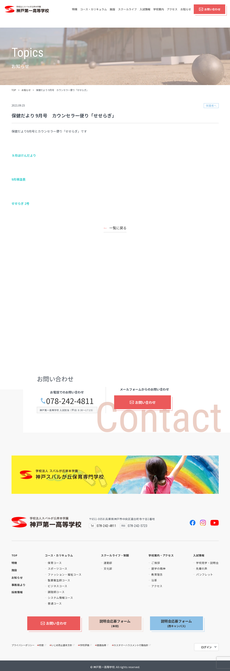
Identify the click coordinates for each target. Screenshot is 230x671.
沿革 (154, 580)
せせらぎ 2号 (20, 203)
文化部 (108, 568)
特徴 (74, 14)
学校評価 (85, 642)
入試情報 (145, 14)
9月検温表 (19, 179)
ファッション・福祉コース (64, 574)
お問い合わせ (209, 13)
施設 (112, 14)
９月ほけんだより (24, 155)
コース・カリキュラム (93, 14)
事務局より (19, 585)
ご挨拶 (155, 563)
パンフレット (204, 574)
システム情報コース (60, 598)
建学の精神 (158, 568)
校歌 (42, 642)
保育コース (55, 563)
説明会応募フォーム (115, 623)
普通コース (55, 603)
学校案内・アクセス (161, 555)
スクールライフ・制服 (115, 555)
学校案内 (158, 14)
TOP (14, 90)
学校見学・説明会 (207, 563)
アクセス (172, 14)
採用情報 (17, 592)
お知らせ (185, 14)
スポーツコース (57, 568)
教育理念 (157, 574)
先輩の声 (201, 568)
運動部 (108, 563)
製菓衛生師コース (59, 580)
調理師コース (56, 592)
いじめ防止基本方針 (62, 642)
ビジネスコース (57, 586)
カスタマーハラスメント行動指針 (131, 642)
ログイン (206, 644)
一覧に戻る (118, 227)
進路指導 (102, 642)
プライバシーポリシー (23, 642)
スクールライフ (127, 14)
